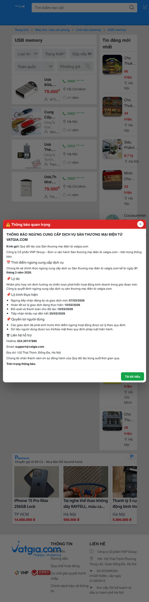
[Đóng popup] (140, 224)
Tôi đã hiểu (132, 376)
